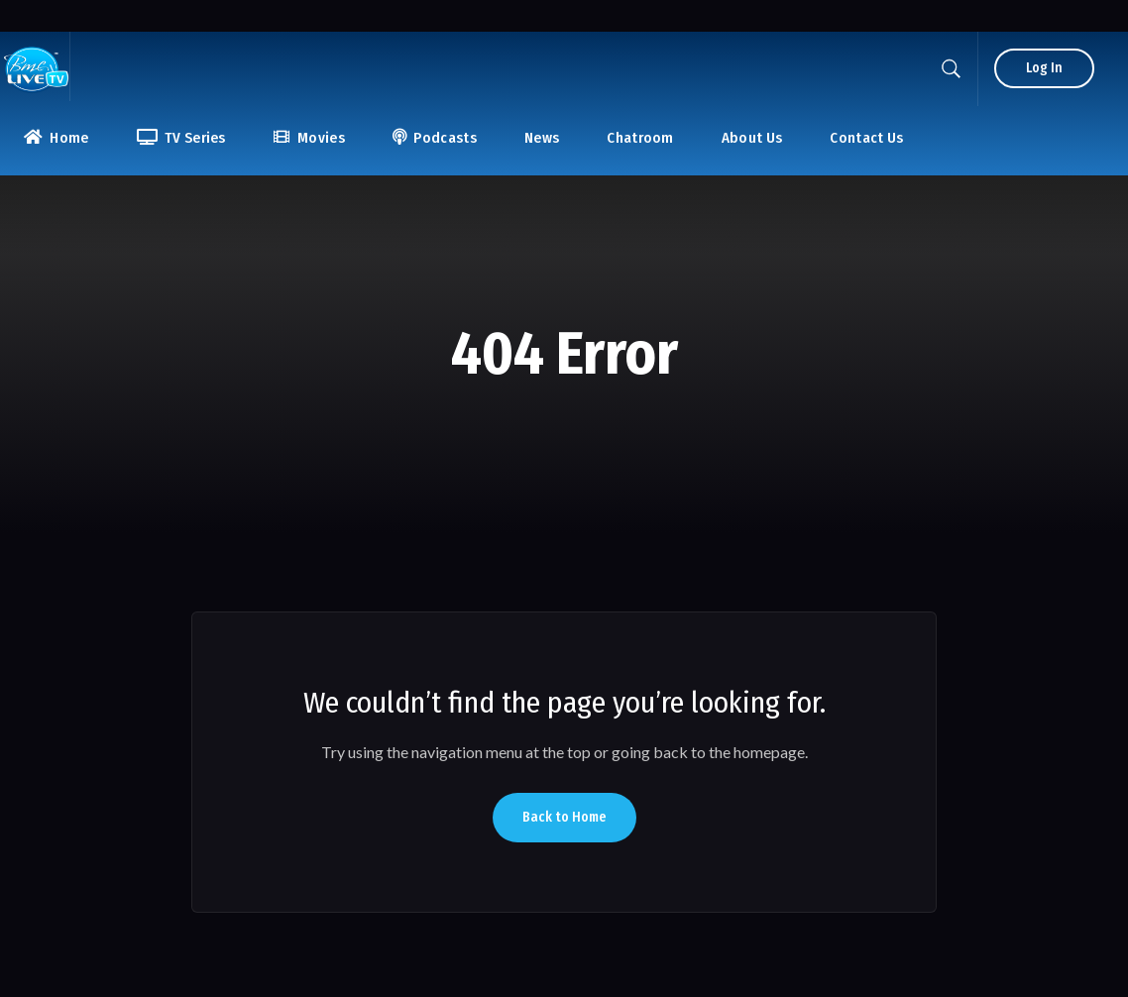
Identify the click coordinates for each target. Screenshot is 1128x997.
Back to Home (564, 817)
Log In (1044, 67)
